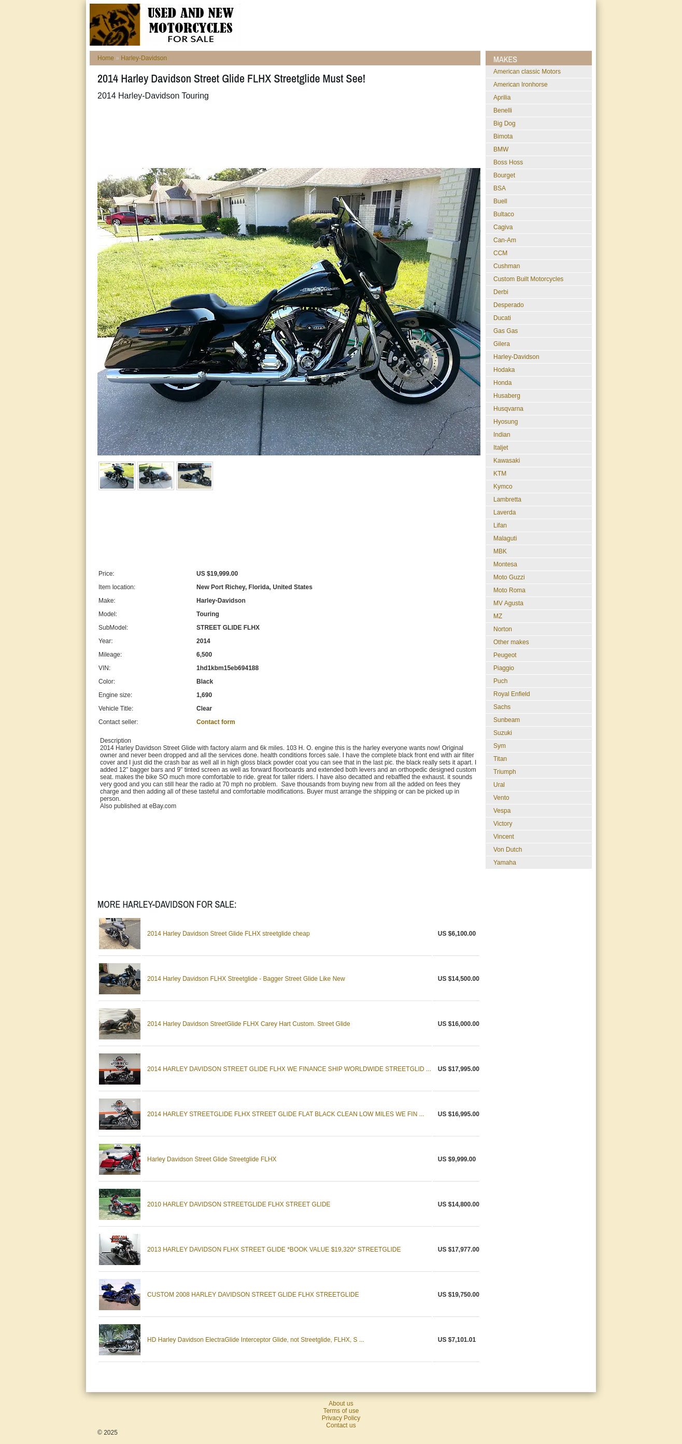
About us (341, 1403)
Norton (502, 629)
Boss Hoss (508, 162)
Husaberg (506, 395)
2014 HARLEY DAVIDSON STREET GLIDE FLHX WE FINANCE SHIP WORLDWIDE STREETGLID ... (289, 1069)
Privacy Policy (341, 1418)
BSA (499, 188)
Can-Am (504, 240)
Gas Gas (505, 331)
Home (105, 58)
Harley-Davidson (144, 58)
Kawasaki (506, 460)
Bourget (504, 175)
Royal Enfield (511, 694)
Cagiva (503, 227)
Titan (500, 758)
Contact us (341, 1425)
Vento (501, 797)
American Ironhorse (520, 84)
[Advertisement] (286, 134)
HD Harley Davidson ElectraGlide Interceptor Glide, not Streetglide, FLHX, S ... (255, 1339)
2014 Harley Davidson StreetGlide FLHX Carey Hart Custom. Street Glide (248, 1024)
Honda (502, 382)
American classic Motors (527, 71)
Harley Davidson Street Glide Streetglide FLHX (211, 1159)
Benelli (502, 110)
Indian (501, 434)
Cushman (506, 266)
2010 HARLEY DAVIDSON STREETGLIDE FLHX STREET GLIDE (238, 1204)
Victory (502, 823)
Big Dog (504, 123)
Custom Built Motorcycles (528, 279)
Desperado (508, 305)
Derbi (500, 292)
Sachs (501, 707)
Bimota (503, 136)
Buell (500, 201)
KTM (499, 473)
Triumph (504, 771)
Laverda (504, 512)
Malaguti (505, 538)
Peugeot (505, 655)
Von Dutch (507, 849)
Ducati (502, 318)
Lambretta (507, 499)
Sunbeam (506, 720)
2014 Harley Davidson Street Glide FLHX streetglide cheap (228, 933)
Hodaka (504, 369)
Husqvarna (508, 408)
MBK (500, 551)
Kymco (503, 486)
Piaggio (503, 668)
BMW (500, 149)
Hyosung (505, 421)
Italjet (500, 447)
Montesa (505, 564)
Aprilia (501, 97)
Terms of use (341, 1410)
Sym (499, 745)
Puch (500, 681)
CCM (500, 253)
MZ (497, 616)
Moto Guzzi (509, 577)
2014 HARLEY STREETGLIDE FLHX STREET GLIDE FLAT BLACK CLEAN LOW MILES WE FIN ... (285, 1114)
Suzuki (502, 733)
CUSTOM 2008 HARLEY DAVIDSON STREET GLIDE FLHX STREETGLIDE (253, 1294)
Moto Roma (509, 590)
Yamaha (504, 862)
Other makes (511, 642)
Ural (499, 784)
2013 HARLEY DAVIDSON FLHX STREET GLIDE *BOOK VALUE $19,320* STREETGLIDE (274, 1249)
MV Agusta (508, 603)
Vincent (503, 836)
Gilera (501, 344)
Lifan (500, 525)
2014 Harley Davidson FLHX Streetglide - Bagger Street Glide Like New (246, 978)
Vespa (501, 810)
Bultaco (503, 214)
